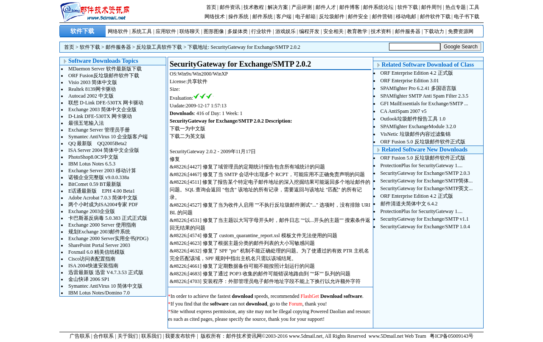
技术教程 (254, 7)
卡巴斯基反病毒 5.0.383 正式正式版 (107, 218)
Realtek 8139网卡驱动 (92, 89)
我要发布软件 (180, 336)
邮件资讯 (230, 7)
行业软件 (261, 31)
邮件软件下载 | (437, 17)
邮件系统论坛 (378, 7)
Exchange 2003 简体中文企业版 (102, 109)
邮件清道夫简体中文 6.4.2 (409, 204)
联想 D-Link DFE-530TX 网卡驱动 (105, 103)
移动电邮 (406, 17)
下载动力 (434, 31)
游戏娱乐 (285, 31)
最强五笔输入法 (86, 123)
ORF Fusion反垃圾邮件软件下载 (103, 75)
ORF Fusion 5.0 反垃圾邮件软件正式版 (423, 142)
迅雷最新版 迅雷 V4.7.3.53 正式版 (105, 272)
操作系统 (238, 17)
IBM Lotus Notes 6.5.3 (91, 164)
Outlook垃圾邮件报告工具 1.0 (413, 119)
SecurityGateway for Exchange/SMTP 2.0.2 (255, 47)
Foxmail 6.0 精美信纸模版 (96, 252)
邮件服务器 (407, 31)
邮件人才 (326, 7)
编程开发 (309, 31)
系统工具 (142, 31)
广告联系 (80, 336)
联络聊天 (189, 31)
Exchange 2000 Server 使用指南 (102, 225)
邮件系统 (262, 17)
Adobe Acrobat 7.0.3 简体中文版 (102, 198)
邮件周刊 (431, 7)
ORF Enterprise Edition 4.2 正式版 (417, 73)
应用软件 (166, 31)
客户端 (283, 17)
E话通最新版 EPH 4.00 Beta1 (101, 191)
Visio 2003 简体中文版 (92, 82)
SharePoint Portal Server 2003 (99, 245)
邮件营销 (382, 17)
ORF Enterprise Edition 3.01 (410, 81)
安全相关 (333, 31)
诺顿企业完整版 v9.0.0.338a (98, 177)
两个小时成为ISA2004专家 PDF (103, 204)
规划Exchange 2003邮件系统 (99, 232)
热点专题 (455, 7)
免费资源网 (460, 31)
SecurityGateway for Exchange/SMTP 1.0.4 (425, 227)
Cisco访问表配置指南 (91, 259)
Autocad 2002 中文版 (91, 96)
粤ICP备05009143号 (451, 336)
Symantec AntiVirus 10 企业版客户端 (108, 137)
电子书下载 (466, 17)
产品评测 (301, 7)
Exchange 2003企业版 (91, 211)
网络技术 (214, 17)
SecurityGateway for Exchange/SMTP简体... (427, 181)
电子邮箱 (305, 17)
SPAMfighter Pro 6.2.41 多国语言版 (418, 88)
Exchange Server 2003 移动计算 (102, 171)
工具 (474, 7)
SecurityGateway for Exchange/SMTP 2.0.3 (425, 173)
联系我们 (151, 336)
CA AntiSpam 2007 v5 (404, 111)
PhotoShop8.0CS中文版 (93, 157)
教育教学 (357, 31)
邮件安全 (358, 17)
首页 (211, 7)
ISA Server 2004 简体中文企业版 (103, 150)
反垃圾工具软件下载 (159, 47)
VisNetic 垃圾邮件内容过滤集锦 (416, 134)
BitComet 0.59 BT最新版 (94, 184)
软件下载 (407, 7)
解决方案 (278, 7)
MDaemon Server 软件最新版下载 (105, 69)
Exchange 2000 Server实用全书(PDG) (108, 238)
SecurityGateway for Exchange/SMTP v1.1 (425, 219)
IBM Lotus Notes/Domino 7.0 (99, 293)
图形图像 (214, 31)
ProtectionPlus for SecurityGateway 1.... (422, 165)
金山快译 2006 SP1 (88, 279)
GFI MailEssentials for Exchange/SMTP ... (424, 104)
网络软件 (118, 31)
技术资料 (381, 31)
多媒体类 (237, 31)
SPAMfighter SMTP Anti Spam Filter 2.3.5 (424, 96)
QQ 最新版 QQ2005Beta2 (97, 143)
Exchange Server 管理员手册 (99, 130)
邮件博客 (349, 7)
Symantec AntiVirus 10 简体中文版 (105, 286)
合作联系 (103, 336)
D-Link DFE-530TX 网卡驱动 (100, 116)
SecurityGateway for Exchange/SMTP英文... (427, 188)
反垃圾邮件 (331, 17)
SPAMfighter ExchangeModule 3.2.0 (418, 126)
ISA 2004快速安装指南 (93, 266)
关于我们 (128, 336)
